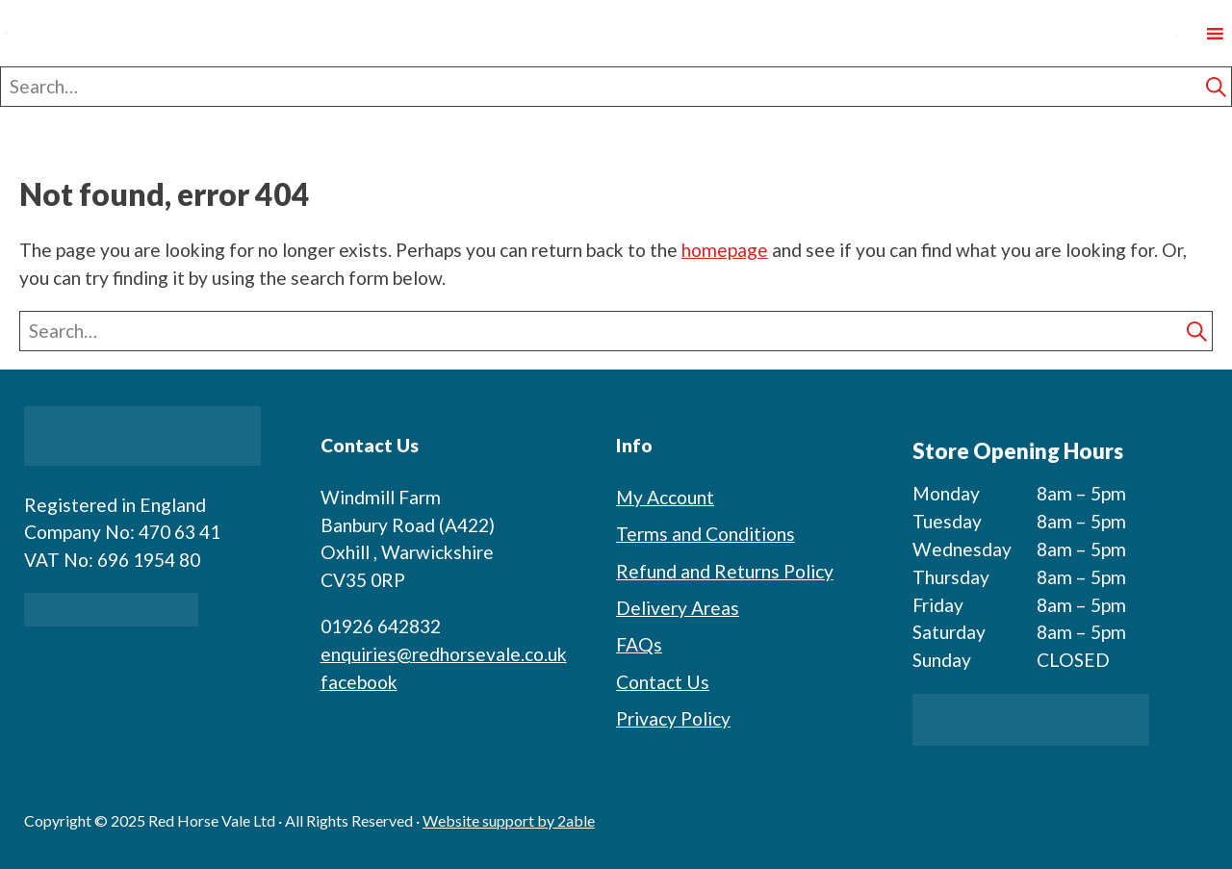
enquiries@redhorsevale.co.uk (444, 654)
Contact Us (662, 682)
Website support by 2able (509, 820)
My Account (665, 497)
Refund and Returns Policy (725, 571)
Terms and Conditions (705, 534)
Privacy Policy (673, 718)
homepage (724, 250)
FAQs (639, 644)
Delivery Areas (677, 608)
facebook (359, 682)
